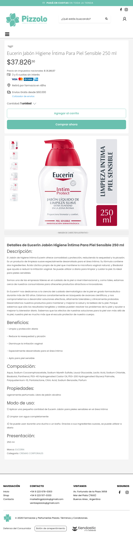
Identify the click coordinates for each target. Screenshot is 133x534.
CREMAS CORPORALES (31, 453)
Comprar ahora (67, 124)
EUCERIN (19, 449)
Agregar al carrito (66, 113)
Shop (6, 495)
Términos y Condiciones (73, 518)
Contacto (8, 499)
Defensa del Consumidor (17, 528)
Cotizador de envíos (23, 96)
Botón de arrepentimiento (50, 528)
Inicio (6, 491)
